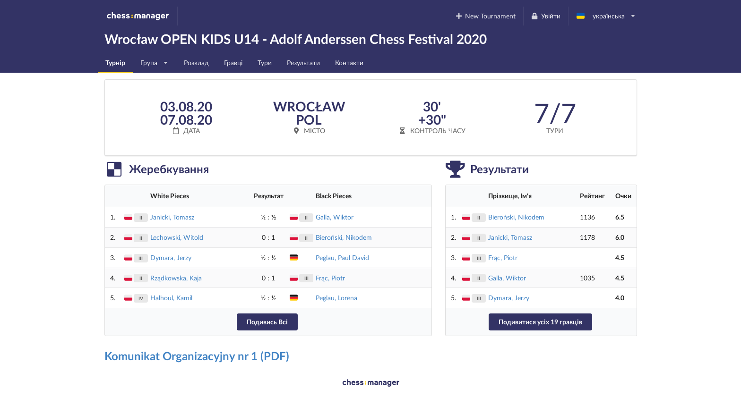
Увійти (545, 16)
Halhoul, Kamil (171, 298)
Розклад (196, 63)
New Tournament (485, 16)
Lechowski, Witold (176, 237)
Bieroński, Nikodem (344, 237)
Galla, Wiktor (334, 217)
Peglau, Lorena (336, 298)
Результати (303, 63)
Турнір (115, 63)
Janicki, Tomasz (172, 217)
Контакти (349, 63)
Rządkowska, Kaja (176, 278)
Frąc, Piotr (330, 278)
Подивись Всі (267, 322)
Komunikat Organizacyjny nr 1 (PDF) (196, 356)
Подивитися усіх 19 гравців (540, 322)
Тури (265, 63)
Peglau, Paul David (342, 257)
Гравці (233, 63)
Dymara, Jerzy (170, 257)
